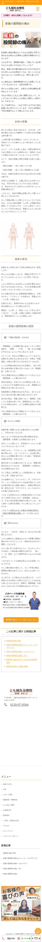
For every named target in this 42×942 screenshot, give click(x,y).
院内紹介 (6, 817)
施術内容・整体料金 (10, 801)
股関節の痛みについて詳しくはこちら (21, 620)
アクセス (6, 827)
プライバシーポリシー (11, 837)
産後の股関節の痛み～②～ (17, 657)
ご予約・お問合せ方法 (11, 822)
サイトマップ (8, 832)
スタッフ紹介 (8, 796)
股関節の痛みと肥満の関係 (17, 668)
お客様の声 (7, 811)
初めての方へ (8, 785)
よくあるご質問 (8, 806)
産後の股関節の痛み (10, 875)
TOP (4, 791)
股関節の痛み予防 (13, 642)
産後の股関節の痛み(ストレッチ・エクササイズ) (20, 859)
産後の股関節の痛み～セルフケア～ (20, 653)
